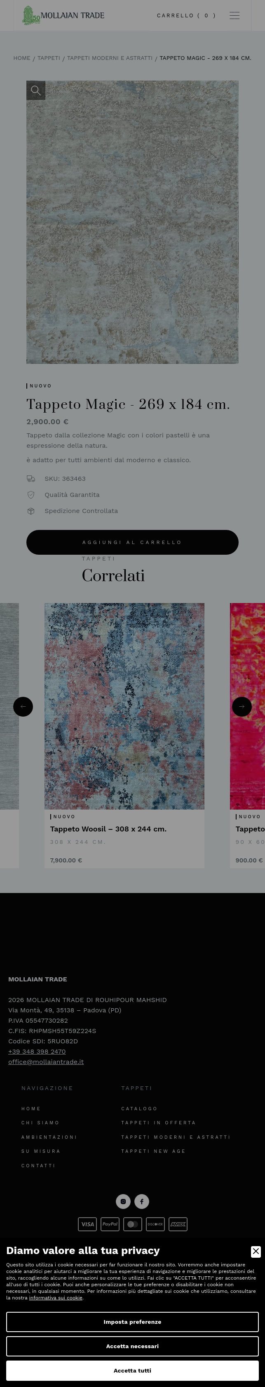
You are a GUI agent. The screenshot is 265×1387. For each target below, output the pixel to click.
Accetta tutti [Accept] (132, 1370)
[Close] (256, 1252)
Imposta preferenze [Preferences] (132, 1321)
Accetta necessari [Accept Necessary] (132, 1346)
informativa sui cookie (55, 1298)
